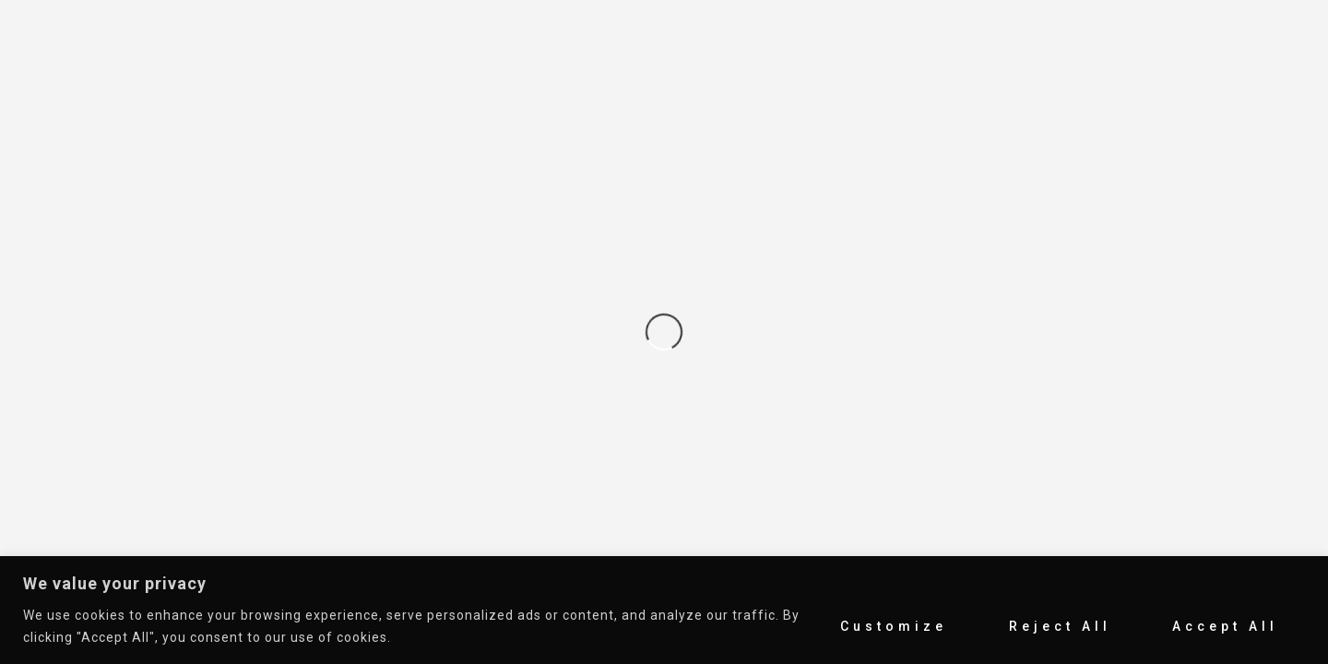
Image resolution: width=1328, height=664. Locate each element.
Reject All (1060, 626)
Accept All (1225, 626)
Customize (893, 626)
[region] (664, 610)
